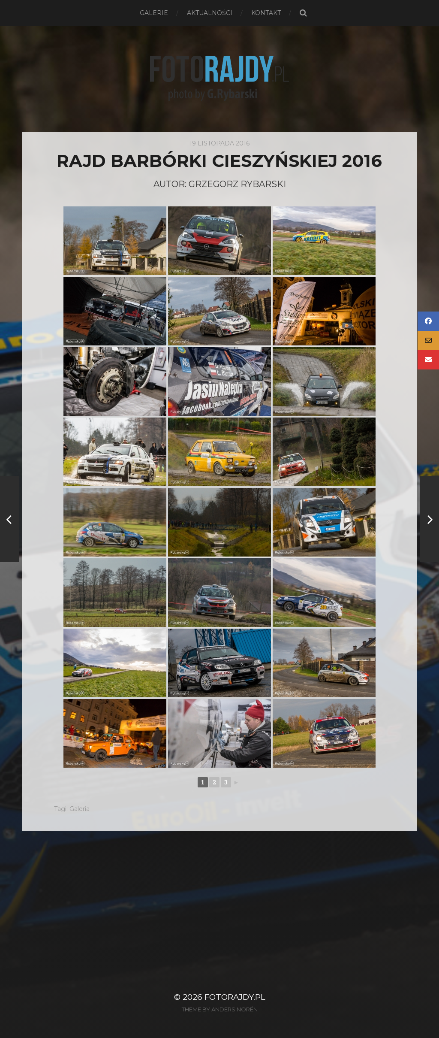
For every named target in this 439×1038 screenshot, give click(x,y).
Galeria (79, 809)
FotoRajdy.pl (234, 997)
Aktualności (209, 13)
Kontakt (266, 13)
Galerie (154, 13)
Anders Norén (234, 1009)
